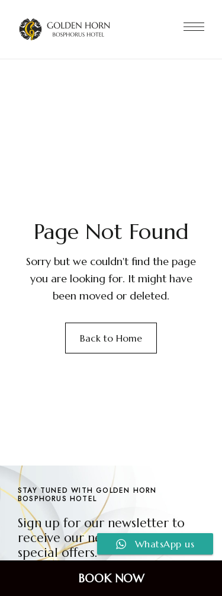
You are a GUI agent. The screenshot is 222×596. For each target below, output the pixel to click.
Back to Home (111, 338)
